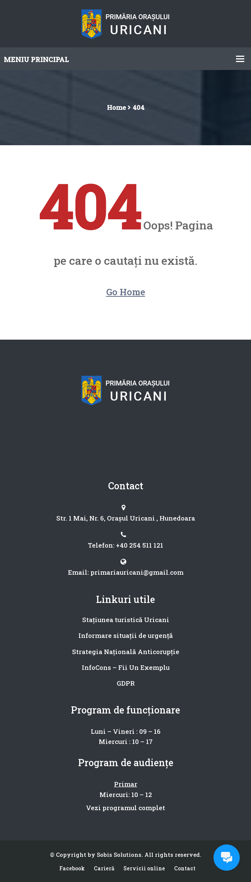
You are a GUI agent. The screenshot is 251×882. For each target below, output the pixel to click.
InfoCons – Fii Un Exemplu (126, 667)
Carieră (104, 868)
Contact (184, 868)
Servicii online (144, 868)
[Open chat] (226, 857)
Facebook (72, 868)
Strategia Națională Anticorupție (125, 651)
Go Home (125, 292)
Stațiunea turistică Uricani (125, 619)
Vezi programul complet (125, 807)
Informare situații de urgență (125, 635)
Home (116, 107)
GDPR (126, 683)
